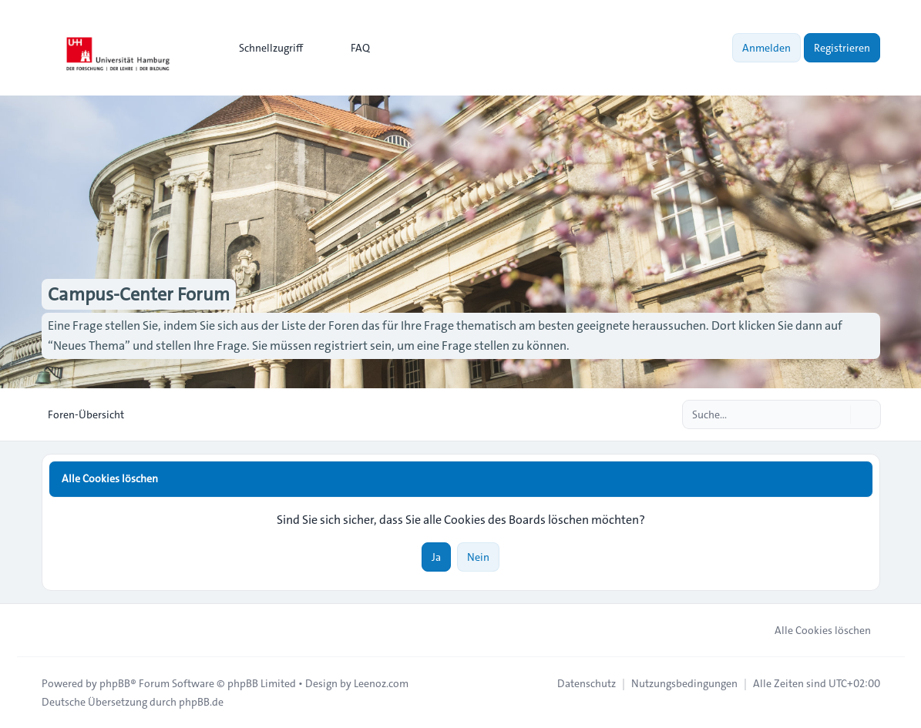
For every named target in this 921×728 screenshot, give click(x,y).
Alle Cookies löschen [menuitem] (813, 630)
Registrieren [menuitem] (842, 47)
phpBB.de (201, 702)
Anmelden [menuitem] (766, 47)
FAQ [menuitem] (350, 47)
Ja (436, 557)
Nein (478, 557)
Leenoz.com (381, 683)
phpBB (114, 683)
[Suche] (837, 414)
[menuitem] (264, 48)
